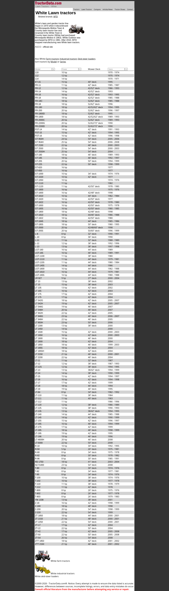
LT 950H (39, 322)
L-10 (37, 237)
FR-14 (38, 91)
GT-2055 (39, 231)
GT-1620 (39, 199)
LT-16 (37, 379)
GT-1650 (39, 205)
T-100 (37, 478)
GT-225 (38, 164)
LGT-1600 (39, 269)
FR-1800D (40, 114)
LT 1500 (39, 332)
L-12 (37, 243)
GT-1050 (39, 180)
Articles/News (108, 9)
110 (37, 72)
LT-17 (37, 383)
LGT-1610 (39, 272)
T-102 (37, 481)
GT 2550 (39, 148)
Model (54, 61)
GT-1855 (39, 224)
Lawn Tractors (42, 6)
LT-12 (37, 364)
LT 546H (39, 310)
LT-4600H (39, 440)
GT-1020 (39, 177)
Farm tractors (52, 58)
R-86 (37, 459)
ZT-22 (38, 528)
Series (63, 61)
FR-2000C (40, 120)
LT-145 (38, 417)
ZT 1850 (39, 516)
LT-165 (38, 424)
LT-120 (38, 405)
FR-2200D (40, 126)
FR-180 (38, 107)
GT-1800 (39, 212)
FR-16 (38, 95)
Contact (130, 9)
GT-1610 (39, 196)
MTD (55, 16)
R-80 (37, 452)
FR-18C (38, 101)
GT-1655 (39, 208)
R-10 (37, 446)
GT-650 (38, 170)
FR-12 (38, 88)
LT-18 (37, 386)
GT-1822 (39, 218)
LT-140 (38, 414)
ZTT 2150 (39, 544)
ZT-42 (38, 531)
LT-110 (38, 395)
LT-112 (38, 402)
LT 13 (37, 281)
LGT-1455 (39, 265)
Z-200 (38, 509)
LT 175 (38, 294)
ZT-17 (38, 525)
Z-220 (38, 512)
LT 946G (39, 316)
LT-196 (38, 436)
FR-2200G (40, 123)
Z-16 (37, 503)
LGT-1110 (39, 259)
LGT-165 (39, 253)
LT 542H (39, 303)
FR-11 (38, 85)
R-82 (37, 455)
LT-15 (37, 376)
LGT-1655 (39, 275)
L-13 (37, 246)
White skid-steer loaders (47, 576)
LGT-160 (39, 250)
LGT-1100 (39, 256)
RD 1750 (39, 462)
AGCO (38, 47)
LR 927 (38, 278)
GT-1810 (39, 215)
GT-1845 (39, 221)
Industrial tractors (68, 58)
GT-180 (38, 155)
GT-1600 (39, 189)
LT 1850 (39, 345)
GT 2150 (39, 145)
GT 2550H (40, 151)
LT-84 (37, 392)
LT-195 (38, 433)
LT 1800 (39, 338)
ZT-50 (38, 534)
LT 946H (39, 319)
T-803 (37, 497)
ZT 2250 (39, 522)
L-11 (37, 240)
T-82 (37, 471)
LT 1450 (39, 329)
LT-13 (37, 370)
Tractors (76, 9)
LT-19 (37, 389)
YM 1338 (39, 500)
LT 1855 (39, 348)
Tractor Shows (120, 9)
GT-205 (38, 161)
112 (37, 76)
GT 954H (39, 142)
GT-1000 (39, 174)
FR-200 (38, 110)
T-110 (37, 484)
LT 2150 (39, 354)
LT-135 (38, 411)
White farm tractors (52, 560)
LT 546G (39, 307)
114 (37, 79)
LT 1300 (39, 326)
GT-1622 (39, 202)
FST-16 (38, 136)
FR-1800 (39, 117)
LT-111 (38, 398)
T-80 (37, 468)
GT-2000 (39, 227)
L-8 (36, 234)
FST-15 (38, 132)
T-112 (37, 487)
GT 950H (39, 139)
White (54, 6)
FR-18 (38, 98)
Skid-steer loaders (86, 58)
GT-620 (38, 167)
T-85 (37, 474)
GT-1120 (39, 186)
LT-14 (37, 373)
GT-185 (38, 158)
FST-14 (38, 129)
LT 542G (39, 300)
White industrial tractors (54, 573)
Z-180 (38, 506)
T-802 (37, 493)
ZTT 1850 (39, 541)
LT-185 (38, 430)
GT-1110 (39, 183)
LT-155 (38, 421)
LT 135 (38, 288)
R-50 (37, 449)
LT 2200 (39, 357)
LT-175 (38, 427)
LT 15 (37, 284)
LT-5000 (39, 443)
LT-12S (38, 367)
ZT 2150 (39, 519)
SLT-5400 (39, 465)
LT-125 (38, 408)
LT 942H (39, 313)
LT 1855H (39, 351)
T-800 (37, 490)
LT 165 (38, 291)
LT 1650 (39, 335)
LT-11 (37, 360)
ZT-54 (38, 538)
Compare (97, 9)
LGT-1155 (39, 262)
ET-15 (38, 82)
